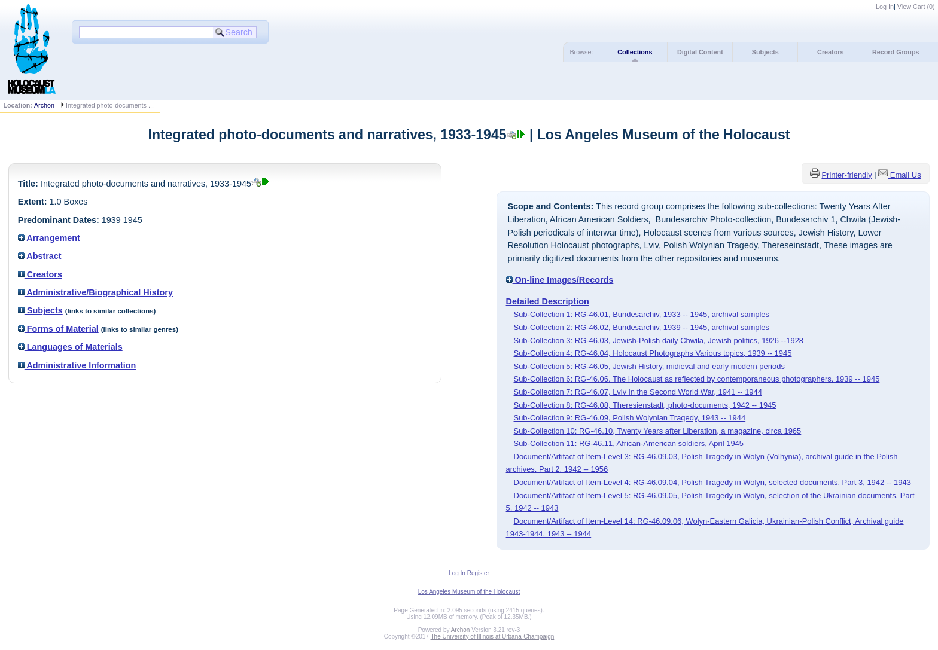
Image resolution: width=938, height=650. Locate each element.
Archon (44, 105)
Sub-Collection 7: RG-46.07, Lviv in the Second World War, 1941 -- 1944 (638, 391)
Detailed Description (547, 301)
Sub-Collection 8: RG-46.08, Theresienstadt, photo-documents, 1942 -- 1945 (645, 405)
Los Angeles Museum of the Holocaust (469, 591)
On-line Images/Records (560, 280)
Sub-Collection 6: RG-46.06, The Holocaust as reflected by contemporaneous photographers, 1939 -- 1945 (697, 378)
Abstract (40, 256)
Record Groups (895, 52)
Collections (634, 52)
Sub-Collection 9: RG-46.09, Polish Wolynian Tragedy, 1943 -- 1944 (630, 417)
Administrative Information (77, 365)
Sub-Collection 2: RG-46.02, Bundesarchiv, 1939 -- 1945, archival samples (641, 327)
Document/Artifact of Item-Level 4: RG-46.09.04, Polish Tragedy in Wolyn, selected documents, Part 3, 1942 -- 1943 (712, 482)
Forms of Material (58, 329)
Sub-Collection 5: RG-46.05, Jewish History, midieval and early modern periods (649, 366)
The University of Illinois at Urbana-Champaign (493, 636)
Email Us (905, 174)
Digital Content (700, 52)
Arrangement (49, 238)
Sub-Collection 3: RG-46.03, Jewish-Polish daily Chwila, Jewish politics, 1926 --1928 (659, 340)
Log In (885, 6)
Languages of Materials (70, 347)
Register (478, 573)
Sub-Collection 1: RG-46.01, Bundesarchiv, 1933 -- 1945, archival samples (641, 314)
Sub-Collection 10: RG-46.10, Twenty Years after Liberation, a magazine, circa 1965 (658, 430)
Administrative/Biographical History (95, 292)
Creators (830, 52)
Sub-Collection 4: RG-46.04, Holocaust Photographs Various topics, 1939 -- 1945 (653, 353)
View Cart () (916, 6)
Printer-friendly (846, 174)
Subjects (765, 52)
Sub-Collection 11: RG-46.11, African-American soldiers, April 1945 (629, 443)
